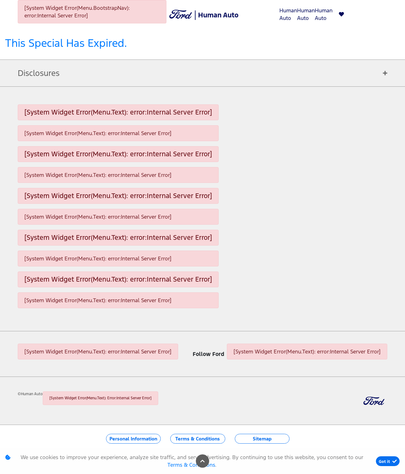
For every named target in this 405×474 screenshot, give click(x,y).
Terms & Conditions (197, 439)
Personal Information (133, 439)
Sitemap (262, 439)
